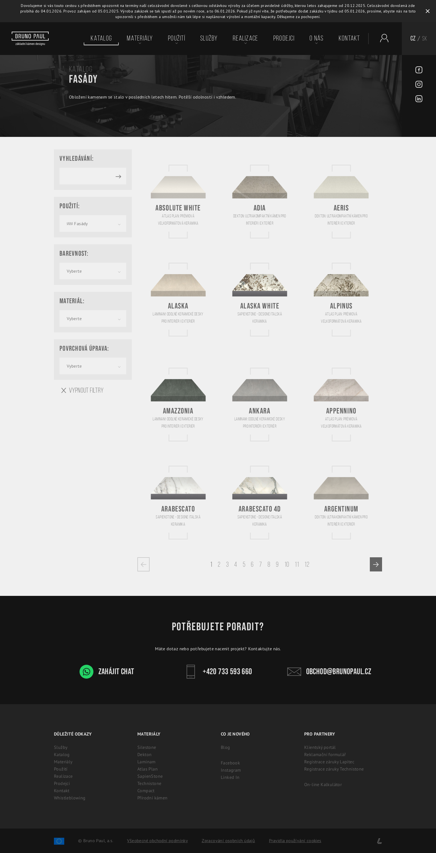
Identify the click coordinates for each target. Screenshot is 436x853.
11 (297, 564)
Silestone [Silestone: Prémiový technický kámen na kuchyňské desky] (146, 747)
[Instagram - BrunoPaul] (418, 85)
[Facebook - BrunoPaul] (418, 70)
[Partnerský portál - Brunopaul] (381, 38)
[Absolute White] (178, 201)
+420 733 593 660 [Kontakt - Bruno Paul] (218, 672)
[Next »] (376, 564)
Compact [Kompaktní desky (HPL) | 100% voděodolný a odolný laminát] (146, 790)
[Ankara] (260, 404)
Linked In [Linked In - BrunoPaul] (230, 777)
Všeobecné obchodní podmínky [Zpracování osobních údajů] (157, 840)
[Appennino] (341, 404)
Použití (176, 38)
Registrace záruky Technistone (334, 769)
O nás (316, 38)
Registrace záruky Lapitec (329, 761)
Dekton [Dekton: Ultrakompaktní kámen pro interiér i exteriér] (144, 754)
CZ (413, 38)
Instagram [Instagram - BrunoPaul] (231, 770)
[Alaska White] (260, 299)
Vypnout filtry (82, 390)
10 (286, 564)
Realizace (245, 38)
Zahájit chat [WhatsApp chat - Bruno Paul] (107, 672)
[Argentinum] (341, 502)
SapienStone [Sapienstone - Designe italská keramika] (150, 776)
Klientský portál (320, 747)
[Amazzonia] (178, 404)
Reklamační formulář (325, 754)
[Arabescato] (178, 502)
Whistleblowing (70, 798)
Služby (209, 38)
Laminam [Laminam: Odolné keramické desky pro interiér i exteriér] (146, 761)
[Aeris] (341, 201)
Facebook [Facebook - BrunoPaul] (230, 763)
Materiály (140, 38)
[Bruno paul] (30, 38)
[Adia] (260, 201)
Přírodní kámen (152, 798)
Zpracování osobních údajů (228, 840)
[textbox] (93, 223)
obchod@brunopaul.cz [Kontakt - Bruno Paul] (329, 672)
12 (306, 564)
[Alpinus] (341, 299)
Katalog (101, 38)
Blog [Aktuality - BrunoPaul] (225, 747)
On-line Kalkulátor (323, 784)
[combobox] (93, 223)
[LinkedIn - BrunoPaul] (418, 99)
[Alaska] (178, 299)
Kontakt (349, 38)
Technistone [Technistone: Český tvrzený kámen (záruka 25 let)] (149, 783)
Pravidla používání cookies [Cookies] (295, 840)
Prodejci (283, 38)
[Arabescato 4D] (260, 502)
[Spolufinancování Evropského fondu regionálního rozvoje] (59, 840)
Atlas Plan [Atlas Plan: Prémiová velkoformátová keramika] (147, 769)
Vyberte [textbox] (74, 271)
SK (424, 38)
